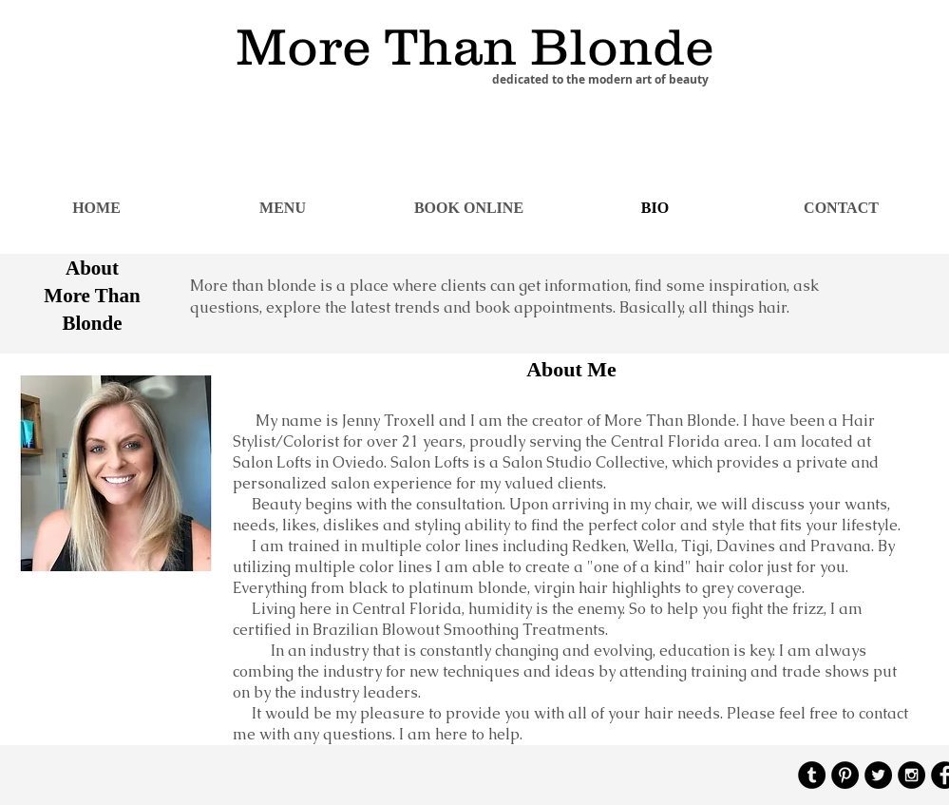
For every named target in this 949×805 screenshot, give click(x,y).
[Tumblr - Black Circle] (812, 775)
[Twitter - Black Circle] (878, 775)
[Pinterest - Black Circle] (845, 775)
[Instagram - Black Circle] (911, 775)
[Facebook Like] (850, 20)
